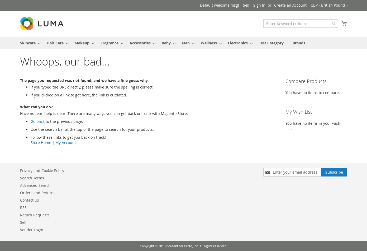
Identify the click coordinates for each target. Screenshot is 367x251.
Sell (246, 5)
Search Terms (32, 177)
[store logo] (42, 23)
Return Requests (35, 214)
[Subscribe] (334, 172)
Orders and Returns (37, 192)
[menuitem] (29, 43)
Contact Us (29, 200)
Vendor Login (31, 229)
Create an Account (290, 5)
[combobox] (300, 23)
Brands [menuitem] (299, 42)
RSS (23, 207)
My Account (65, 142)
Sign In (259, 5)
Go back (38, 121)
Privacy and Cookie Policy (42, 170)
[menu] (183, 43)
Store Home (41, 142)
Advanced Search (35, 185)
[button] (330, 5)
